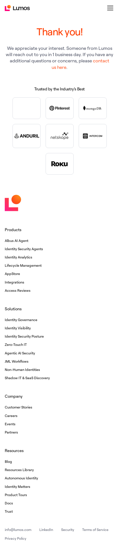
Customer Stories (18, 407)
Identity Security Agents (24, 249)
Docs (9, 503)
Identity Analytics (18, 257)
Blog (8, 461)
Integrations (14, 282)
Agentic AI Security (20, 353)
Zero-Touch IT (16, 344)
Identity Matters (17, 486)
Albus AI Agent (16, 240)
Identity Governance (21, 320)
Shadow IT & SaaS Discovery (27, 378)
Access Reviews (18, 290)
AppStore (12, 273)
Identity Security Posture (24, 336)
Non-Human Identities (22, 369)
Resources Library (19, 470)
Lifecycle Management (23, 265)
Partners (11, 432)
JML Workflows (17, 361)
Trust (9, 511)
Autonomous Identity (21, 478)
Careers (11, 416)
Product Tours (16, 495)
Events (10, 424)
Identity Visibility (18, 328)
